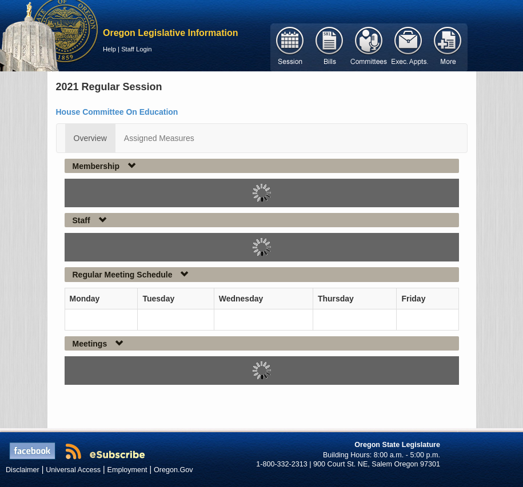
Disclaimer (22, 470)
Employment (127, 470)
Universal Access (73, 470)
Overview (90, 138)
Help (109, 49)
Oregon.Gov (173, 470)
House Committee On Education (117, 111)
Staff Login (136, 49)
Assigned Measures (159, 138)
